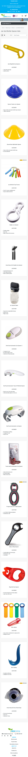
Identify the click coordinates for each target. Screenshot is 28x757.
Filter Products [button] (14, 23)
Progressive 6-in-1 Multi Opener (14, 506)
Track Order (14, 741)
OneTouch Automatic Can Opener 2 (14, 345)
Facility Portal (11, 11)
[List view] (4, 35)
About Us (14, 748)
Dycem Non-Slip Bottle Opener (14, 144)
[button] (17, 11)
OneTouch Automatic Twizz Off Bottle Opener (14, 385)
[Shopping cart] (25, 16)
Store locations (14, 753)
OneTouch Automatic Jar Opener (14, 426)
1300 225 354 (14, 9)
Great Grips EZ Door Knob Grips (14, 707)
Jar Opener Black (14, 305)
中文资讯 (14, 755)
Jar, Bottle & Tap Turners (14, 184)
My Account (14, 739)
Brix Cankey (14, 667)
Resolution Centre (14, 744)
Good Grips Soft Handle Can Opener (14, 265)
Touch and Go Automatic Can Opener (14, 466)
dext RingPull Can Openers (14, 64)
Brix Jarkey (14, 627)
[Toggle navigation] (22, 16)
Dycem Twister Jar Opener (14, 104)
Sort (11, 35)
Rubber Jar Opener (14, 225)
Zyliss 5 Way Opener (14, 546)
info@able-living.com (7, 733)
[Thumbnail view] (2, 35)
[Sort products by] (20, 35)
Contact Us (14, 750)
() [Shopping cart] (19, 11)
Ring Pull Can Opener (14, 587)
